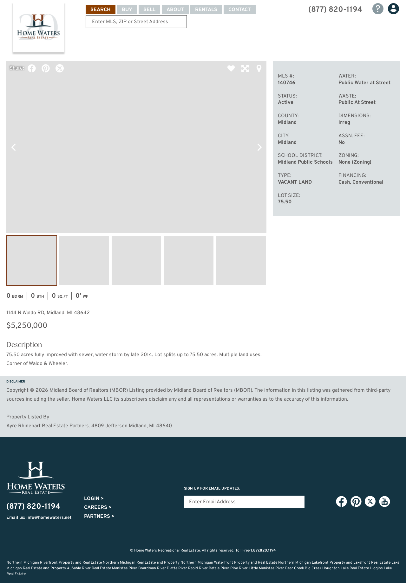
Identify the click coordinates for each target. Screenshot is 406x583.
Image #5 (241, 260)
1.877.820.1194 (263, 550)
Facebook (31, 68)
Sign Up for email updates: (212, 488)
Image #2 (84, 260)
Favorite (231, 68)
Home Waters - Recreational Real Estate (38, 29)
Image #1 (31, 260)
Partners (99, 516)
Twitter (59, 68)
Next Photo (259, 147)
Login (94, 499)
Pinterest (45, 68)
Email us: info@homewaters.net (39, 517)
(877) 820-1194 (335, 10)
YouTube (384, 501)
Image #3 (136, 260)
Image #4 (188, 260)
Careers (98, 508)
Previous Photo (13, 147)
